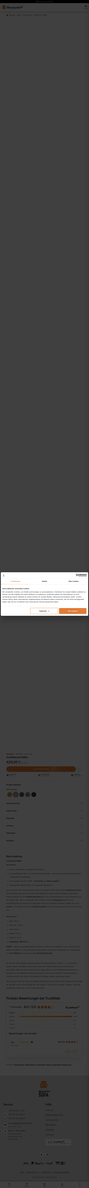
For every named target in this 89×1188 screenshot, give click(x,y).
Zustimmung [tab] (15, 581)
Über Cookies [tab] (74, 581)
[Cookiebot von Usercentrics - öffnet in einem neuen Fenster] (77, 575)
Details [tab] (44, 581)
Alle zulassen (73, 611)
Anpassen (44, 611)
